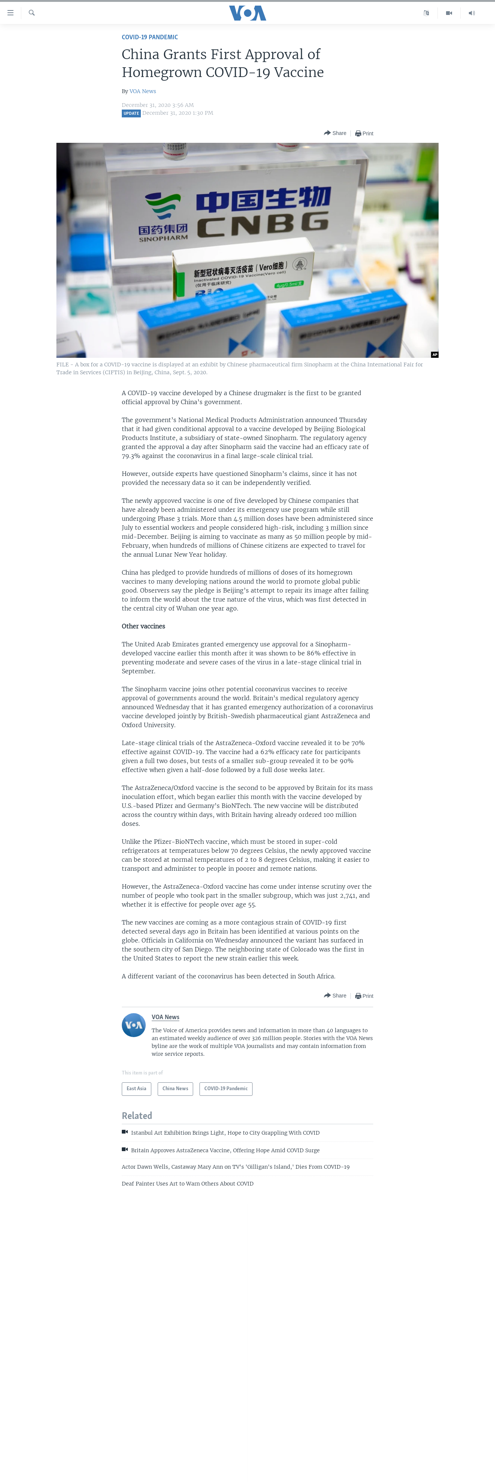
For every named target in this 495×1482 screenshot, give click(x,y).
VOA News (143, 91)
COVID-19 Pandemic (150, 37)
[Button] (335, 133)
